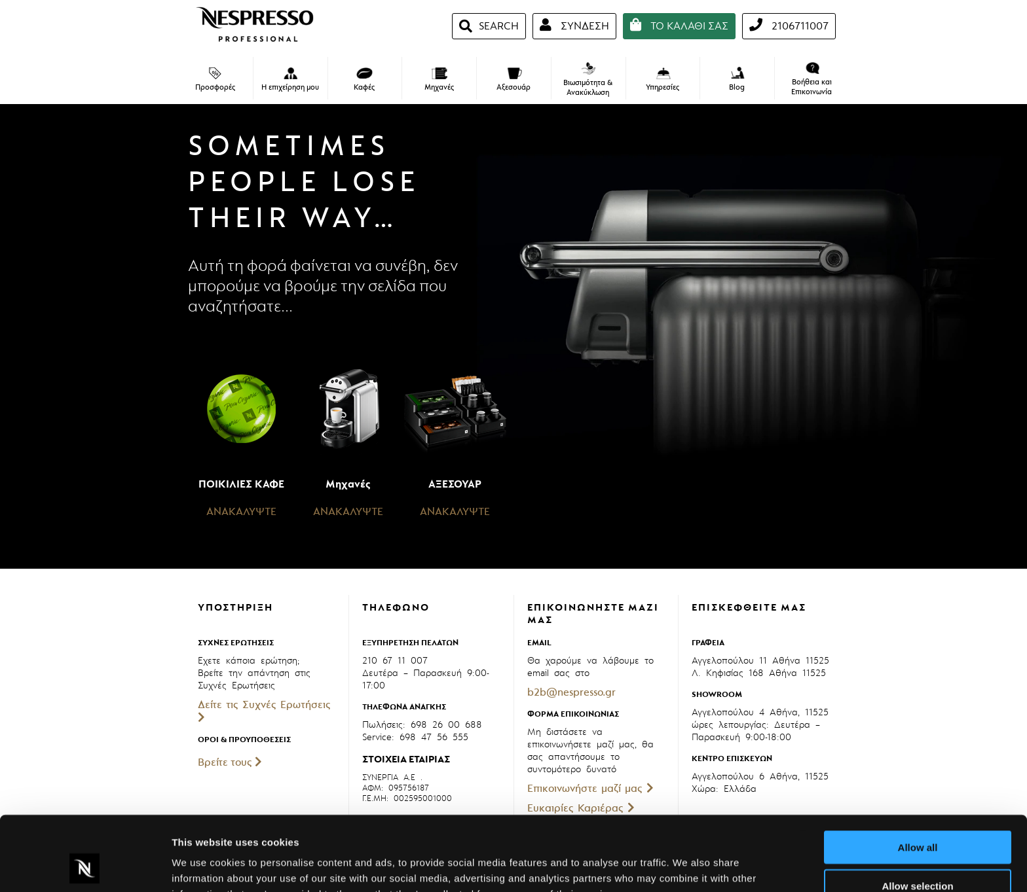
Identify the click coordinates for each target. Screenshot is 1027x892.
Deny (918, 853)
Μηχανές (439, 79)
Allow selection (917, 815)
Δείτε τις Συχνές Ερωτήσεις (264, 710)
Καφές (364, 79)
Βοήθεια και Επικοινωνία (811, 79)
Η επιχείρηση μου (290, 79)
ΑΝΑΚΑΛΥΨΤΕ (241, 511)
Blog (737, 79)
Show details (687, 866)
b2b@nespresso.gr (571, 692)
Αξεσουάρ (513, 79)
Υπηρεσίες (662, 79)
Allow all (918, 777)
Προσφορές (215, 79)
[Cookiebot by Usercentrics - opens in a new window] (85, 866)
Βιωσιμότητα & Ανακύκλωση (587, 80)
